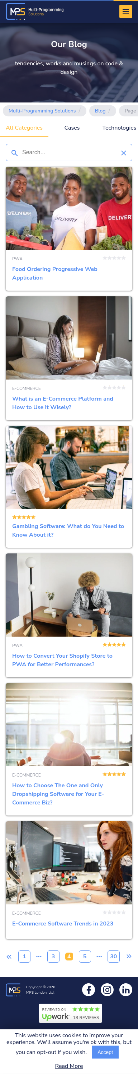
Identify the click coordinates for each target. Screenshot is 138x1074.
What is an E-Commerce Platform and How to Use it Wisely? (69, 358)
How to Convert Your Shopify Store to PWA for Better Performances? (69, 615)
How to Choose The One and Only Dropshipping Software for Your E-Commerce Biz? (69, 749)
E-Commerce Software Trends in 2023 (69, 880)
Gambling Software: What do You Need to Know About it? (69, 487)
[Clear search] (123, 152)
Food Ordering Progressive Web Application (69, 229)
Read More (69, 1066)
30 (113, 956)
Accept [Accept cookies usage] (105, 1052)
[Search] (14, 152)
